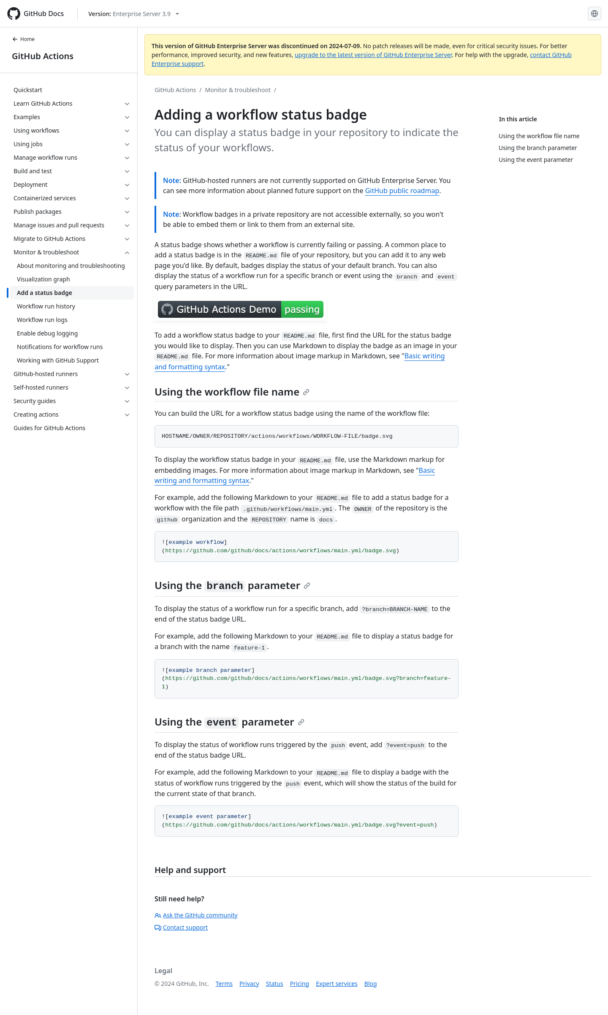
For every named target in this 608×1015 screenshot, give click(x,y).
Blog (370, 984)
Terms (224, 984)
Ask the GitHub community (196, 915)
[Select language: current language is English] (594, 13)
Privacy (249, 984)
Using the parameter (232, 585)
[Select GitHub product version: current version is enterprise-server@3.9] (133, 13)
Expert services (337, 984)
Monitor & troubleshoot (238, 90)
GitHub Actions (42, 56)
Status (274, 984)
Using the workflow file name (232, 391)
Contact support (181, 927)
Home (23, 39)
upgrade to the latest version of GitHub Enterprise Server (373, 55)
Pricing (299, 984)
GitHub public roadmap (402, 190)
